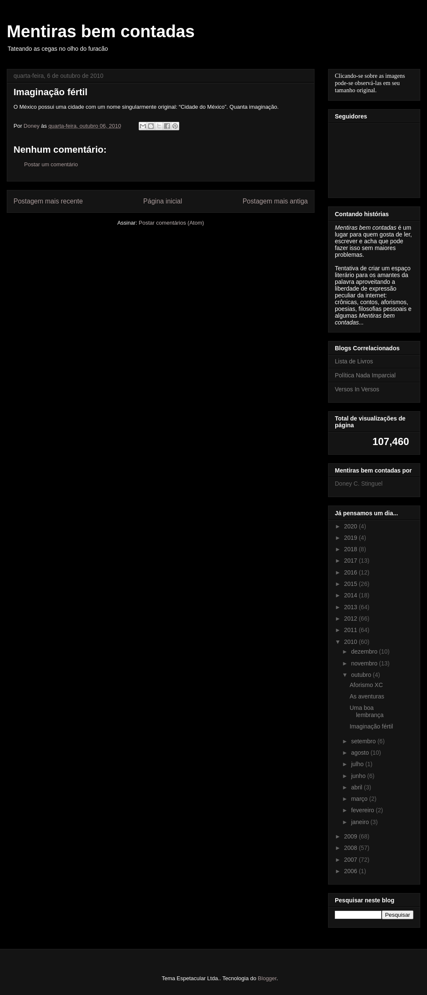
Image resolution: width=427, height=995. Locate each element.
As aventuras (367, 696)
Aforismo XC (366, 685)
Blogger (267, 978)
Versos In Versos (357, 389)
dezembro (365, 651)
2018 (351, 549)
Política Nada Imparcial (365, 375)
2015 (351, 583)
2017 (351, 560)
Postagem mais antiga (275, 201)
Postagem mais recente (48, 201)
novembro (365, 663)
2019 (351, 537)
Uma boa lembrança (366, 711)
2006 (351, 871)
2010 (351, 641)
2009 (351, 836)
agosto (360, 752)
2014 (351, 595)
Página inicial (162, 201)
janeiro (360, 822)
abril (357, 787)
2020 (351, 526)
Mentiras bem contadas (101, 31)
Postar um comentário (51, 164)
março (360, 798)
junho (359, 775)
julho (358, 764)
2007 (351, 859)
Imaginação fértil (371, 726)
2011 (351, 630)
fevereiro (363, 810)
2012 (351, 618)
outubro (361, 674)
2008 (351, 847)
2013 (351, 607)
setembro (364, 741)
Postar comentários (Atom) (171, 223)
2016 (351, 572)
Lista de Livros (354, 361)
